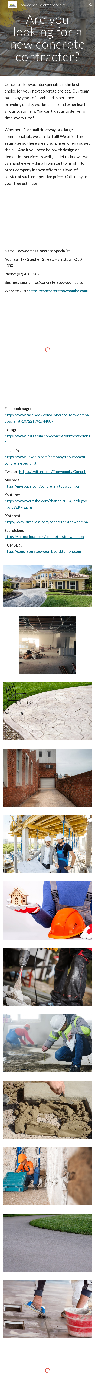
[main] (47, 37)
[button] (4, 5)
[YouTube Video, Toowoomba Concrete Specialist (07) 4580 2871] (47, 217)
